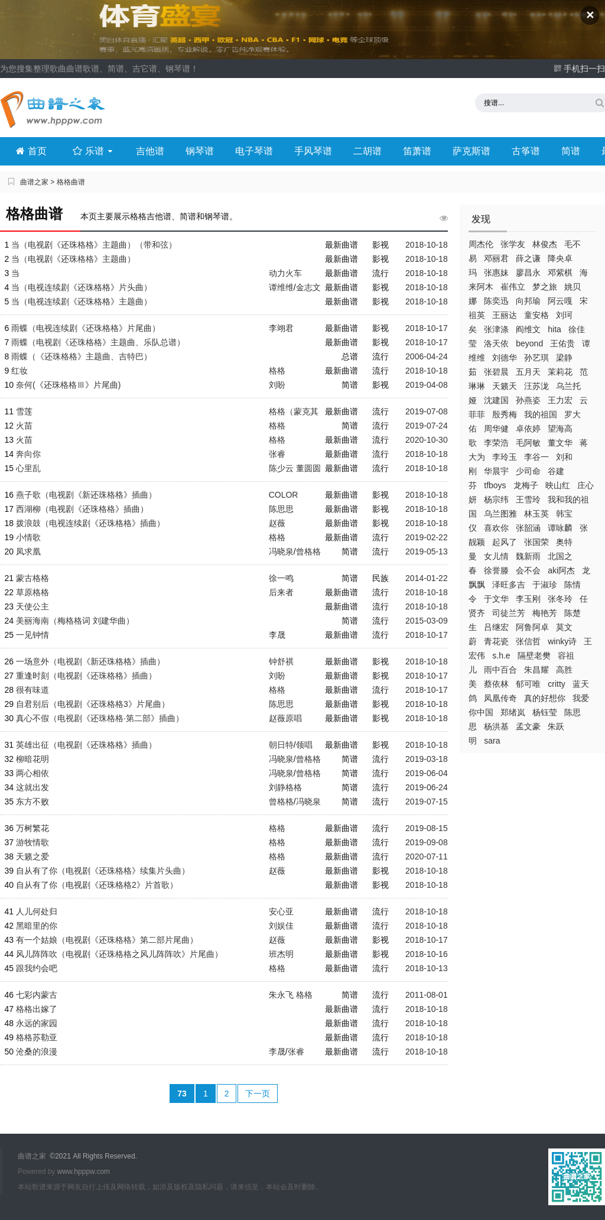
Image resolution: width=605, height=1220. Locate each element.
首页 (31, 151)
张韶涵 (528, 528)
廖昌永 (528, 272)
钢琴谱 (200, 151)
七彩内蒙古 (36, 995)
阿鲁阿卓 (532, 627)
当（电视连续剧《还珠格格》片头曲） (81, 287)
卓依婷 (528, 428)
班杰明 (281, 954)
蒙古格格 (32, 578)
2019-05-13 (426, 551)
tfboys (495, 485)
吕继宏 (496, 627)
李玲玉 (504, 457)
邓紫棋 (560, 272)
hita (554, 329)
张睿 (277, 454)
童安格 (536, 315)
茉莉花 (560, 372)
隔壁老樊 (534, 655)
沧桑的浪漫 (36, 1051)
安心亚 (281, 911)
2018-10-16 (426, 954)
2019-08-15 (426, 828)
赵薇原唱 (285, 718)
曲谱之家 (34, 182)
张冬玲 (560, 598)
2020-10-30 (426, 439)
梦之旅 (544, 286)
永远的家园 (36, 1023)
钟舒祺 (281, 661)
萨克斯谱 (471, 151)
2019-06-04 (426, 773)
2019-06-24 (426, 787)
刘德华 (504, 357)
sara (492, 740)
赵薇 (277, 523)
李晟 (277, 635)
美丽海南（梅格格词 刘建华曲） (75, 620)
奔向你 (28, 454)
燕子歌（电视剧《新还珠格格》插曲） (86, 494)
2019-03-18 (426, 759)
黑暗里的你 (36, 925)
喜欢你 (496, 528)
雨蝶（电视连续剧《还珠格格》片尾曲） (85, 328)
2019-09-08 (426, 842)
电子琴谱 (254, 151)
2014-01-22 (426, 578)
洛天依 (496, 343)
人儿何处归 (36, 911)
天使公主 (32, 606)
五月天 (528, 372)
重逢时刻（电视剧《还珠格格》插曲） (86, 675)
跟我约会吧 (36, 968)
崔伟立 (512, 286)
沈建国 (496, 400)
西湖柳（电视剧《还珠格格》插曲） (82, 509)
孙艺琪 (536, 357)
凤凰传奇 (500, 698)
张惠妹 (496, 272)
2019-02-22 (426, 537)
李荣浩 (496, 442)
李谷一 (536, 457)
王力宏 (560, 400)
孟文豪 (528, 726)
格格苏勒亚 (36, 1037)
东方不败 (32, 801)
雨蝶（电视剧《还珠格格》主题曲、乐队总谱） (98, 342)
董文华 (560, 442)
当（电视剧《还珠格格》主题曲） (73, 259)
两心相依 (32, 773)
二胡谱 (367, 151)
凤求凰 (28, 551)
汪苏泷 (536, 386)
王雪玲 (528, 499)
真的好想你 (544, 698)
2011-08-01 (426, 995)
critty (556, 684)
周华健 (496, 428)
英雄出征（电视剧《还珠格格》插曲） (86, 744)
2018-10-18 (426, 244)
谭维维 (281, 287)
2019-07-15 (426, 801)
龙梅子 (525, 485)
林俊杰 (544, 244)
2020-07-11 (426, 856)
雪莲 (24, 411)
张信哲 (528, 641)
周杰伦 (481, 244)
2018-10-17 (426, 328)
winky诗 (562, 641)
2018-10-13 (426, 968)
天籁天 (504, 386)
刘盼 (277, 385)
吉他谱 (150, 151)
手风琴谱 (313, 151)
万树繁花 (32, 828)
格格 (277, 370)
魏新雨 (528, 556)
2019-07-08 (426, 411)
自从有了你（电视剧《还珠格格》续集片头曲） (103, 870)
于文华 (496, 598)
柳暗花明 (32, 759)
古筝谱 (526, 151)
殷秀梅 (504, 414)
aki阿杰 (561, 570)
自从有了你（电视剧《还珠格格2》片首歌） (97, 885)
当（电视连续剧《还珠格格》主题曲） (81, 301)
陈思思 (281, 509)
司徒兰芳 (508, 613)
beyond (529, 343)
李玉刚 (528, 598)
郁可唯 (528, 684)
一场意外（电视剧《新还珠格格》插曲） (90, 661)
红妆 (19, 370)
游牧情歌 (32, 842)
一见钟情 (32, 635)
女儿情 (496, 556)
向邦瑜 (528, 301)
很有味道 (32, 690)
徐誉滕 (496, 570)
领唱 (304, 744)
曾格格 (308, 551)
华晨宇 (496, 471)
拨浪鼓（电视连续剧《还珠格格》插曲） (90, 523)
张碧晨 (496, 372)
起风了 (504, 542)
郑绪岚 (512, 712)
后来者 (281, 592)
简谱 (570, 151)
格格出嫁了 (36, 1009)
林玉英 (536, 513)
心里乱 (28, 468)
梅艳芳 (544, 613)
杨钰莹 (544, 712)
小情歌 (28, 537)
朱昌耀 (536, 669)
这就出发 (32, 787)
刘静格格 (285, 787)
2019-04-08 (426, 385)
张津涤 (496, 329)
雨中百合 (500, 669)
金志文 (308, 287)
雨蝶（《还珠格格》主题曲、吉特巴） (81, 356)
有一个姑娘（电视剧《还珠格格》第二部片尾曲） (107, 940)
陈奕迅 (496, 301)
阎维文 (528, 329)
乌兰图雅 (500, 513)
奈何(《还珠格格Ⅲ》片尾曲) (68, 385)
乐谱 (94, 151)
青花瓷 (496, 641)
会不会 (528, 570)
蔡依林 (496, 684)
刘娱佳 (281, 925)
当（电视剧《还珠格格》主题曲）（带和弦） (94, 244)
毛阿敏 (528, 442)
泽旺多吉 (508, 584)
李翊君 (281, 328)
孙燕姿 (528, 400)
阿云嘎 (560, 301)
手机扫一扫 (579, 68)
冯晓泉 (281, 551)
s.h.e (501, 655)
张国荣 (536, 542)
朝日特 (281, 744)
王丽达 (504, 315)
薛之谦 (528, 258)
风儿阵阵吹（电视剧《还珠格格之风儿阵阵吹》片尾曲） (119, 954)
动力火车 (285, 273)
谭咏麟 (560, 528)
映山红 (557, 485)
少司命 (528, 471)
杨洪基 (496, 726)
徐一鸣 (281, 578)
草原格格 (32, 592)
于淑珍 (544, 584)
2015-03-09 (426, 620)
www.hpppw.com (83, 1171)
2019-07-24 (426, 425)
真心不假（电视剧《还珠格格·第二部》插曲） (100, 718)
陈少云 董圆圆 (295, 468)
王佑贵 (562, 343)
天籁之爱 (32, 856)
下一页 (257, 1093)
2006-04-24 (426, 356)
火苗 (24, 425)
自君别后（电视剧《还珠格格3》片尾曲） (93, 704)
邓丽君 (496, 258)
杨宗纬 (496, 499)
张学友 (512, 244)
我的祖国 (540, 414)
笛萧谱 (417, 151)
